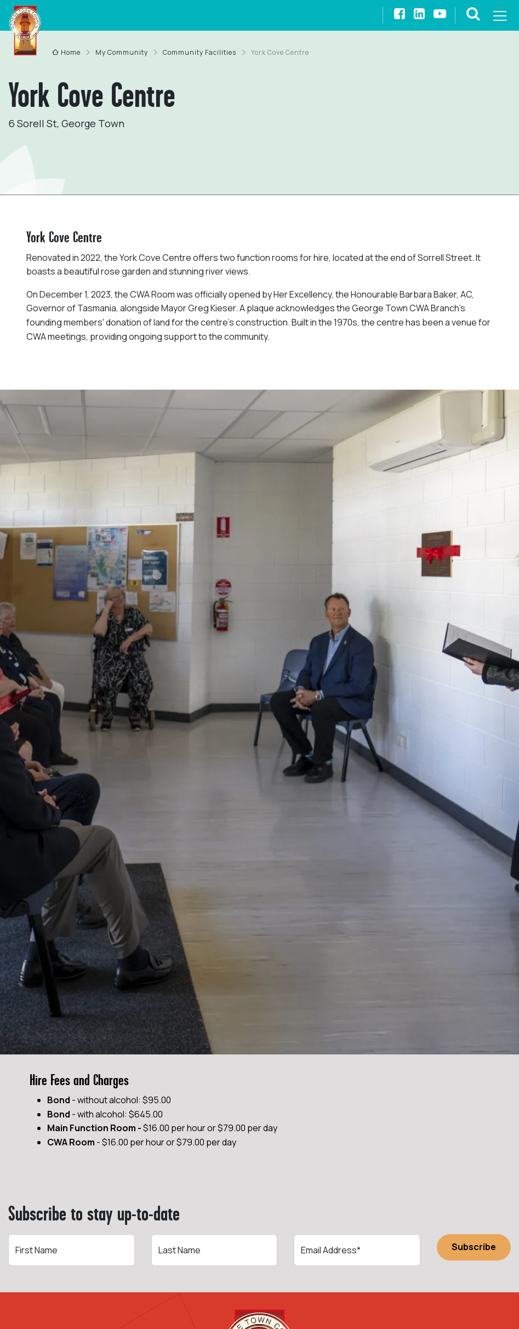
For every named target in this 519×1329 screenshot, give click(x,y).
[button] (473, 15)
